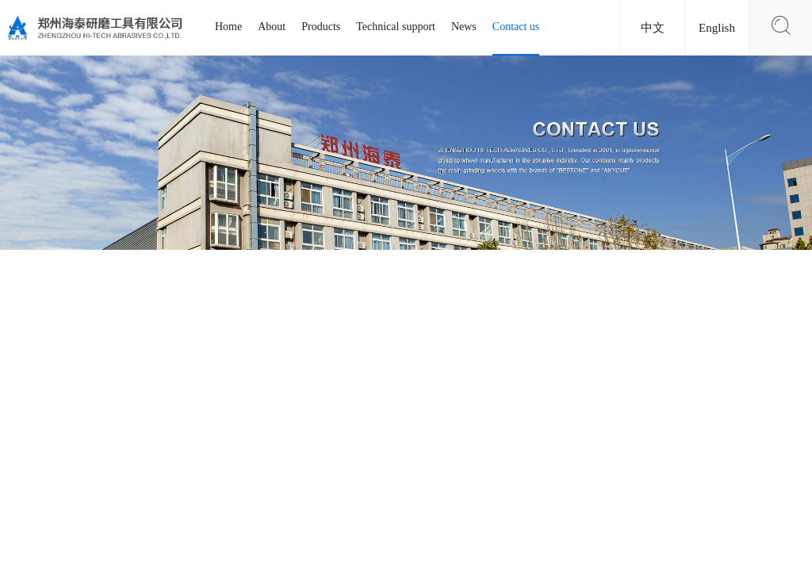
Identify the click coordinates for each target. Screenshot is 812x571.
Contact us (516, 27)
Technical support (395, 27)
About (271, 27)
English (717, 27)
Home (228, 27)
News (464, 27)
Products (320, 27)
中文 (653, 27)
